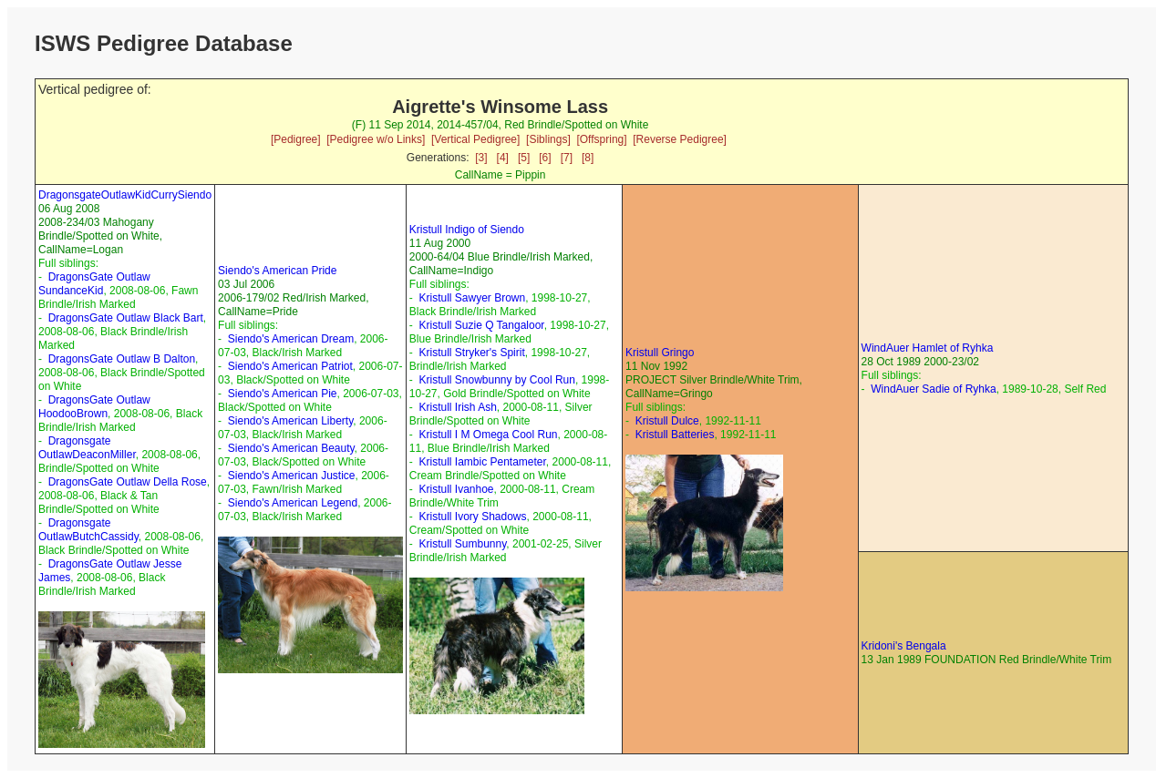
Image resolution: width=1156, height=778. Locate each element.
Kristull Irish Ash (457, 407)
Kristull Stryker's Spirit (471, 352)
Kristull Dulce (667, 421)
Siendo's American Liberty (290, 421)
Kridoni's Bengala (904, 646)
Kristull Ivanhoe (455, 489)
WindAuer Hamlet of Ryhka (928, 348)
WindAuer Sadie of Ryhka (933, 389)
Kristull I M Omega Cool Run (487, 434)
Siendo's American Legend (292, 502)
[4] (503, 157)
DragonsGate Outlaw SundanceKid (94, 284)
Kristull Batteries (675, 434)
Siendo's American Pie (282, 393)
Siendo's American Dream (291, 339)
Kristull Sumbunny (462, 543)
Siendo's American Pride (277, 270)
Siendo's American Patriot (290, 366)
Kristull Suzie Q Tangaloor (480, 325)
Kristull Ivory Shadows (472, 516)
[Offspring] (601, 139)
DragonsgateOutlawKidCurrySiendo (125, 195)
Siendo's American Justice (292, 475)
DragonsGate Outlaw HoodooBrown (94, 407)
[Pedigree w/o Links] (375, 139)
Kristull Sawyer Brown (471, 298)
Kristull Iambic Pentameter (481, 462)
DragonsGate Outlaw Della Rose (127, 482)
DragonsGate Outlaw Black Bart (125, 318)
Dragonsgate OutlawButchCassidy (88, 530)
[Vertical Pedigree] (475, 139)
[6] (545, 157)
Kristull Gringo (659, 352)
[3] (481, 157)
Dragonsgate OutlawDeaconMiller (87, 448)
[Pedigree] (296, 139)
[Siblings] (548, 139)
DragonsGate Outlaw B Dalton (121, 359)
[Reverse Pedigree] (680, 139)
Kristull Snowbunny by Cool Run (496, 380)
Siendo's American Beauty (291, 448)
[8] (587, 157)
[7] (567, 157)
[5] (524, 157)
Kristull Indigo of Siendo (466, 229)
